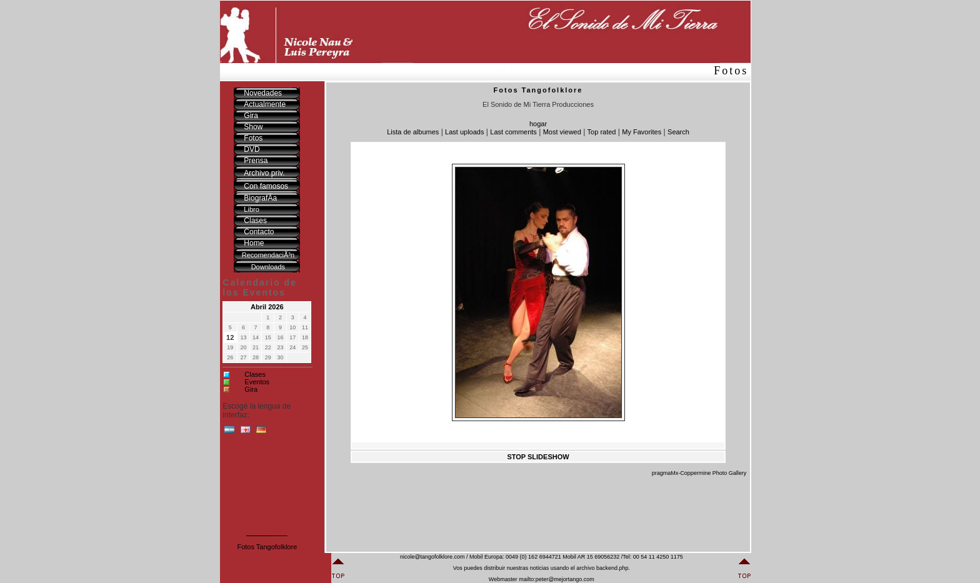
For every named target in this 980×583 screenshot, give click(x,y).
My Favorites (641, 132)
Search (678, 132)
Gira (251, 389)
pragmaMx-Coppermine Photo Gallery (699, 473)
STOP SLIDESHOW (538, 457)
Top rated (602, 132)
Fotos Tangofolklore (267, 547)
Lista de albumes (413, 132)
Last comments (513, 132)
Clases (255, 374)
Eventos (256, 382)
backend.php (612, 568)
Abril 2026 (267, 307)
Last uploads (464, 132)
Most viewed (562, 132)
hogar (538, 123)
